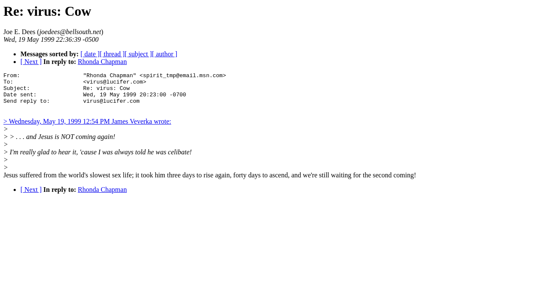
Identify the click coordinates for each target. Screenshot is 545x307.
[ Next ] (31, 61)
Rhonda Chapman (102, 61)
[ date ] (90, 54)
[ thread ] (112, 54)
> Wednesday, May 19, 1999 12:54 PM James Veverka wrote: (87, 129)
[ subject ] (138, 54)
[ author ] (165, 54)
